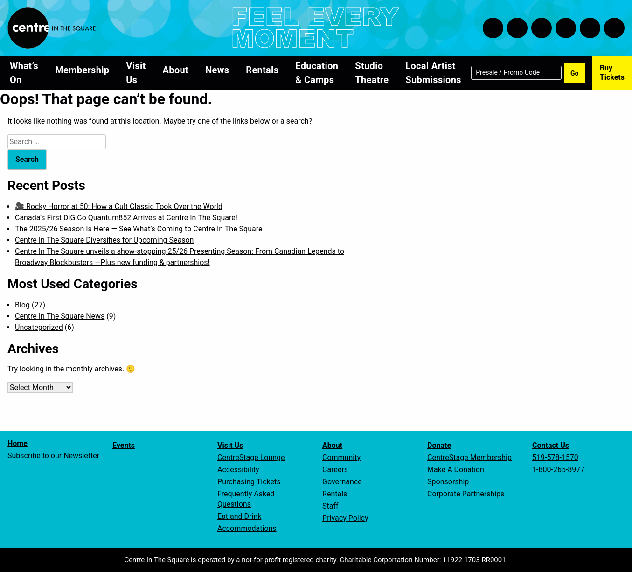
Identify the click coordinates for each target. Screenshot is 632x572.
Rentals (262, 70)
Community (341, 457)
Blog (22, 304)
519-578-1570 (555, 457)
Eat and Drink (239, 516)
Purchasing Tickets (248, 481)
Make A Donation (455, 469)
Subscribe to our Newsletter (53, 455)
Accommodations (247, 528)
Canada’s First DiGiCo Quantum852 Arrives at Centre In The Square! (126, 217)
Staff (330, 506)
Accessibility (238, 469)
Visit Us (136, 72)
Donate (439, 445)
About (176, 70)
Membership (82, 70)
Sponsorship (448, 481)
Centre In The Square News (59, 316)
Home (17, 443)
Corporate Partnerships (465, 493)
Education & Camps (316, 72)
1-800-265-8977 (558, 469)
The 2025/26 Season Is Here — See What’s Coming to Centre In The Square (138, 228)
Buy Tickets (612, 72)
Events (123, 445)
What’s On (24, 72)
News (217, 70)
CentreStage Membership (469, 457)
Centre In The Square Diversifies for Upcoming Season (104, 240)
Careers (335, 469)
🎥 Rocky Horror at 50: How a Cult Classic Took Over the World (118, 206)
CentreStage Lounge (251, 457)
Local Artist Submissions (433, 72)
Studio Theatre (372, 72)
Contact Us (550, 445)
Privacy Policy (345, 518)
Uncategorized (39, 327)
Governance (342, 481)
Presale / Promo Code (508, 72)
